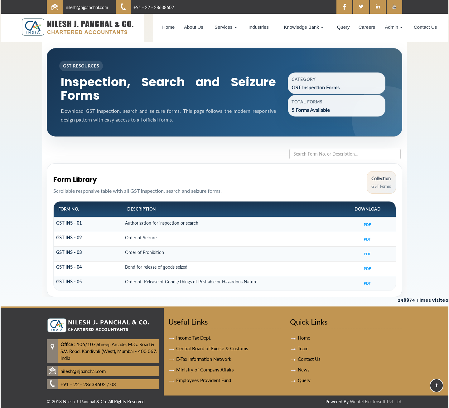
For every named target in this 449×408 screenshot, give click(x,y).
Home (168, 27)
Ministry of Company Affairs (205, 362)
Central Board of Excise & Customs (212, 341)
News (304, 362)
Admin (394, 27)
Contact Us (425, 27)
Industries (259, 27)
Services (226, 27)
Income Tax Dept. (193, 330)
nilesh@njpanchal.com (87, 7)
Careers (367, 27)
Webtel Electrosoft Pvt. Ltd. (376, 401)
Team (303, 341)
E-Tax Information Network (203, 351)
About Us (193, 27)
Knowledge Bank (303, 27)
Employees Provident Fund (203, 373)
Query (343, 27)
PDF (367, 224)
